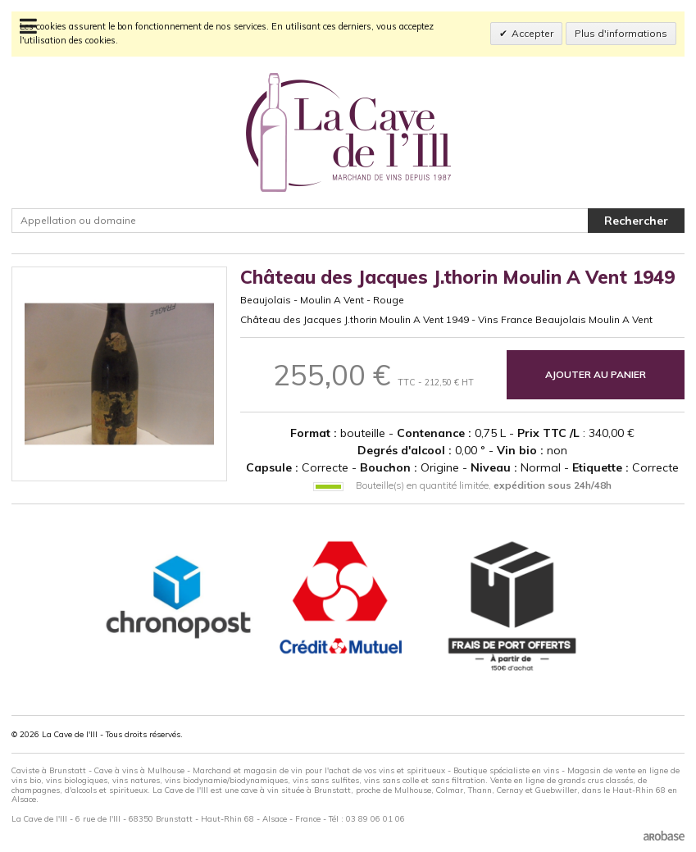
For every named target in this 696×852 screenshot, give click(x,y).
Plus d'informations (621, 33)
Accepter (532, 33)
